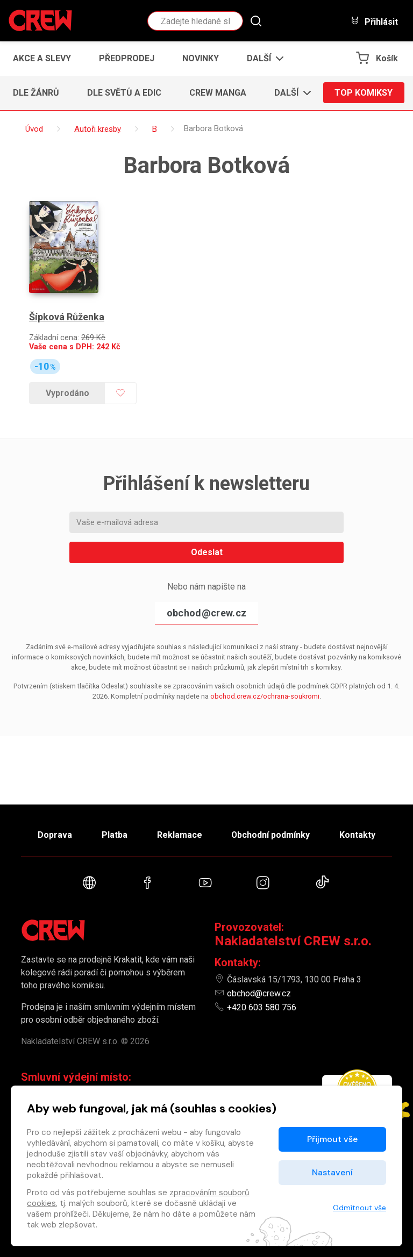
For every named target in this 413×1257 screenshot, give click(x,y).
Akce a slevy (42, 58)
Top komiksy (363, 93)
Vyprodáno (67, 392)
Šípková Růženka (66, 316)
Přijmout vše (332, 1139)
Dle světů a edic (124, 93)
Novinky (200, 58)
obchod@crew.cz (206, 612)
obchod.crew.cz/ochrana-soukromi (264, 696)
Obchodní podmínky (270, 834)
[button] (262, 58)
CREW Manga (217, 93)
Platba (114, 834)
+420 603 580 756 (261, 1007)
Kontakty (358, 834)
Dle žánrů (36, 93)
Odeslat (207, 552)
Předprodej (126, 58)
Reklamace (179, 834)
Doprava (54, 834)
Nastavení (332, 1172)
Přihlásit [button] (374, 21)
